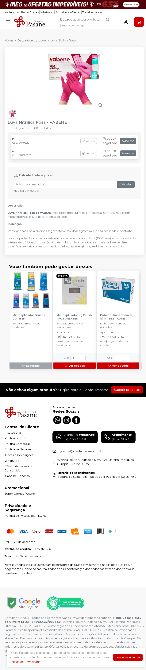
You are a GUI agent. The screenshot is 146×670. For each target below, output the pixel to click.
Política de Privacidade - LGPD (25, 515)
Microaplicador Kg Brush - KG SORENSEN (74, 317)
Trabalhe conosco (93, 12)
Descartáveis (26, 40)
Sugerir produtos (127, 390)
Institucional (12, 12)
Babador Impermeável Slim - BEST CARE (116, 317)
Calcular (125, 184)
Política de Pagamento (20, 449)
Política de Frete (16, 438)
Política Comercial (17, 444)
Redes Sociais (30, 12)
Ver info (88, 141)
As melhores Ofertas (68, 12)
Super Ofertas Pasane (20, 493)
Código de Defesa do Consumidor (19, 468)
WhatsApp (46, 12)
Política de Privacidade (25, 662)
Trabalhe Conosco (17, 476)
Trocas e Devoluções (19, 455)
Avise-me (128, 141)
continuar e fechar (128, 657)
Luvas (43, 40)
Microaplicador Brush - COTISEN (29, 317)
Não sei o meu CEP (27, 190)
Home (9, 40)
